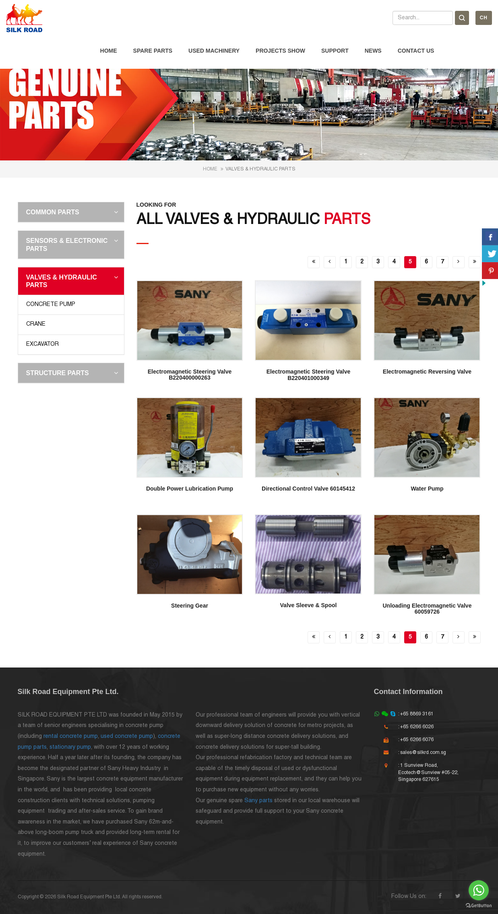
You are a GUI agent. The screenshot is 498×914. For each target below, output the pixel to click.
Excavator (42, 344)
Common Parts (52, 212)
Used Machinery (214, 50)
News (373, 50)
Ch (484, 18)
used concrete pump (127, 736)
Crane (35, 324)
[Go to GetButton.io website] (479, 905)
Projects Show (280, 50)
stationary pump (70, 747)
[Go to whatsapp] (479, 890)
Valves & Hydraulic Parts (61, 281)
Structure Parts (57, 373)
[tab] (71, 212)
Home (108, 50)
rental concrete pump (70, 736)
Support (335, 50)
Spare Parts (153, 50)
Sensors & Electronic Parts (67, 244)
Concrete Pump (50, 304)
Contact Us (416, 50)
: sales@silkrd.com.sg (422, 752)
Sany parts (258, 800)
